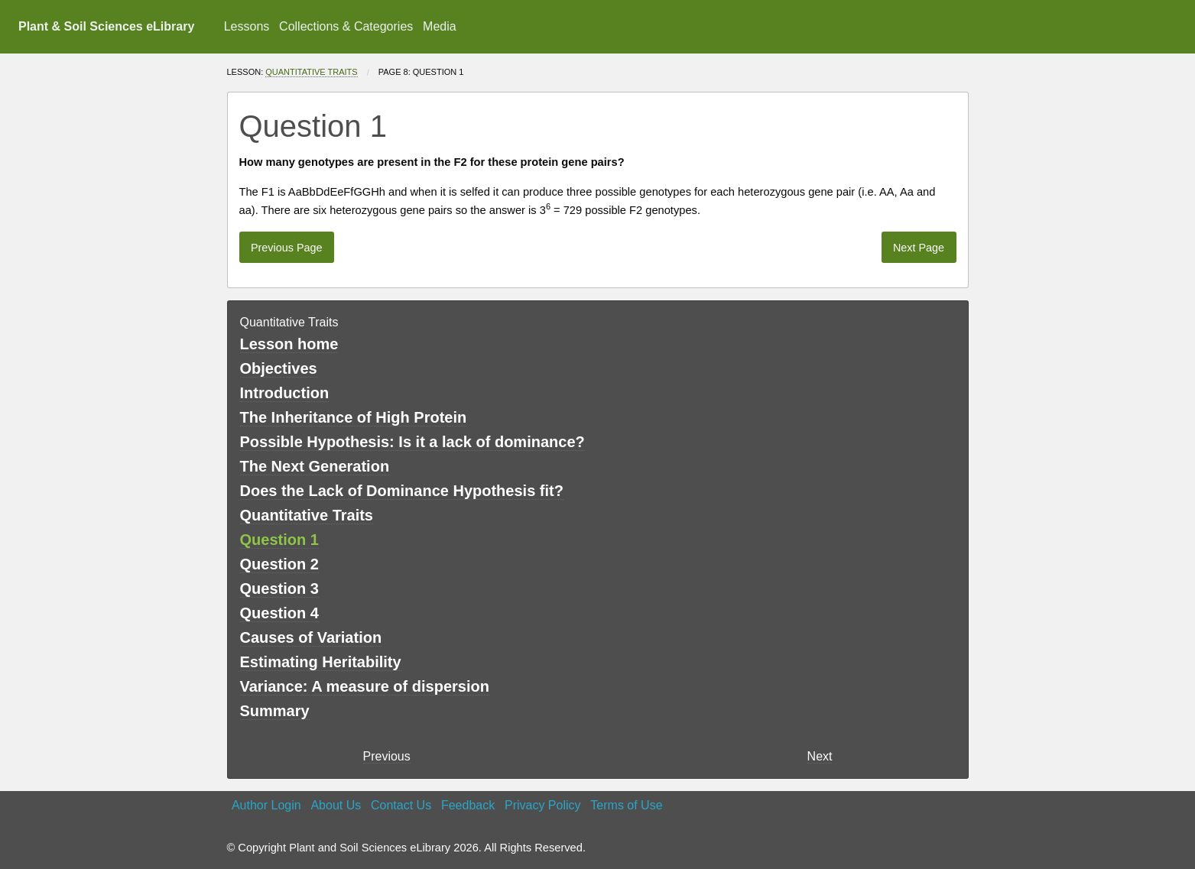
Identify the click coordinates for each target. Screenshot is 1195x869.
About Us (335, 805)
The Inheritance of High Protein (353, 417)
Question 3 (279, 588)
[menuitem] (246, 26)
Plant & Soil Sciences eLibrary (106, 26)
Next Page (918, 248)
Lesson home (289, 344)
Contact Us (401, 805)
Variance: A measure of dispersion (364, 686)
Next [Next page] (820, 756)
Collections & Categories (346, 26)
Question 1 (279, 539)
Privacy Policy (543, 805)
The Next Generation (315, 466)
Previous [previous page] (387, 756)
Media (439, 26)
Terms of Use (626, 805)
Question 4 (279, 613)
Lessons (247, 26)
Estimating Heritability (320, 661)
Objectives (278, 368)
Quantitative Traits (311, 71)
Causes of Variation (311, 637)
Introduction (285, 392)
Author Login (266, 805)
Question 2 (279, 564)
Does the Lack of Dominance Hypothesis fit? (401, 490)
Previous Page (287, 248)
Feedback (468, 805)
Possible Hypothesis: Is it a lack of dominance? (412, 441)
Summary (275, 710)
